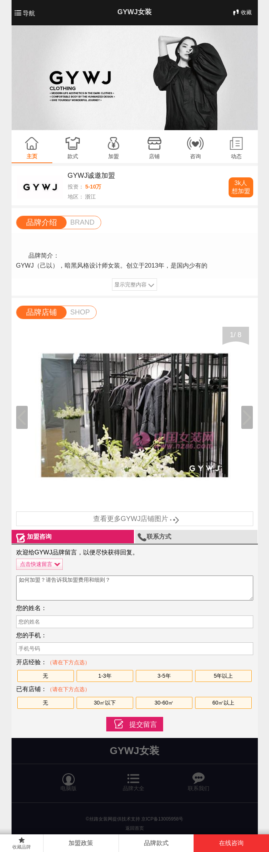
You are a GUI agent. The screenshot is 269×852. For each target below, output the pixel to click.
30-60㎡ (164, 703)
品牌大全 (133, 778)
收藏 (242, 12)
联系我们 (198, 778)
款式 (72, 156)
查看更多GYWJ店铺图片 (134, 519)
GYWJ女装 (134, 12)
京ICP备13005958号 (162, 819)
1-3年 (104, 676)
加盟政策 (81, 843)
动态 (236, 156)
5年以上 (223, 676)
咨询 (195, 156)
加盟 (113, 156)
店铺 (154, 156)
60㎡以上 (223, 703)
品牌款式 (156, 843)
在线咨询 (231, 843)
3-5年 (163, 676)
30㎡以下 (105, 703)
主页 (32, 156)
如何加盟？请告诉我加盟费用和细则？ (134, 588)
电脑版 (68, 778)
